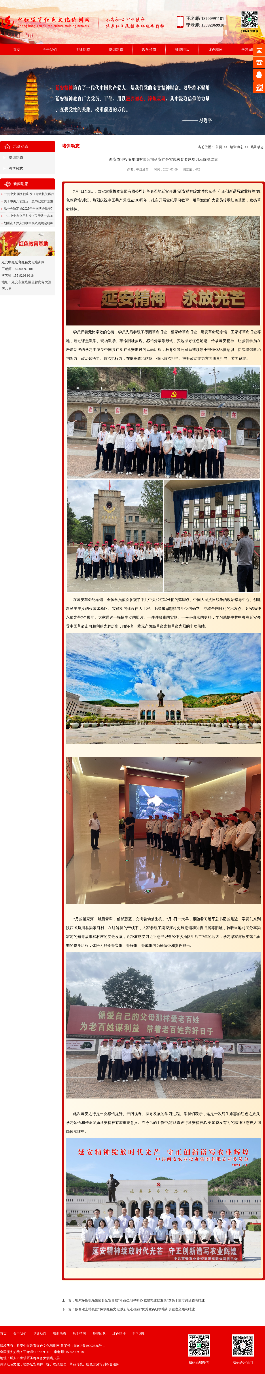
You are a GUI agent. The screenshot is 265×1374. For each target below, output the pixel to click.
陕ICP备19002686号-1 (89, 1345)
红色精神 (215, 50)
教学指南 (149, 50)
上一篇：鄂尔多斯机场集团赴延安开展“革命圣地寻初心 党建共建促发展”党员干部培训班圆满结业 (133, 1300)
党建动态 (83, 50)
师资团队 (182, 50)
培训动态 (116, 50)
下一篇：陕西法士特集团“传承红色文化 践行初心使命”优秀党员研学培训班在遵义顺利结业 (128, 1309)
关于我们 (50, 50)
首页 (16, 50)
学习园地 (248, 50)
